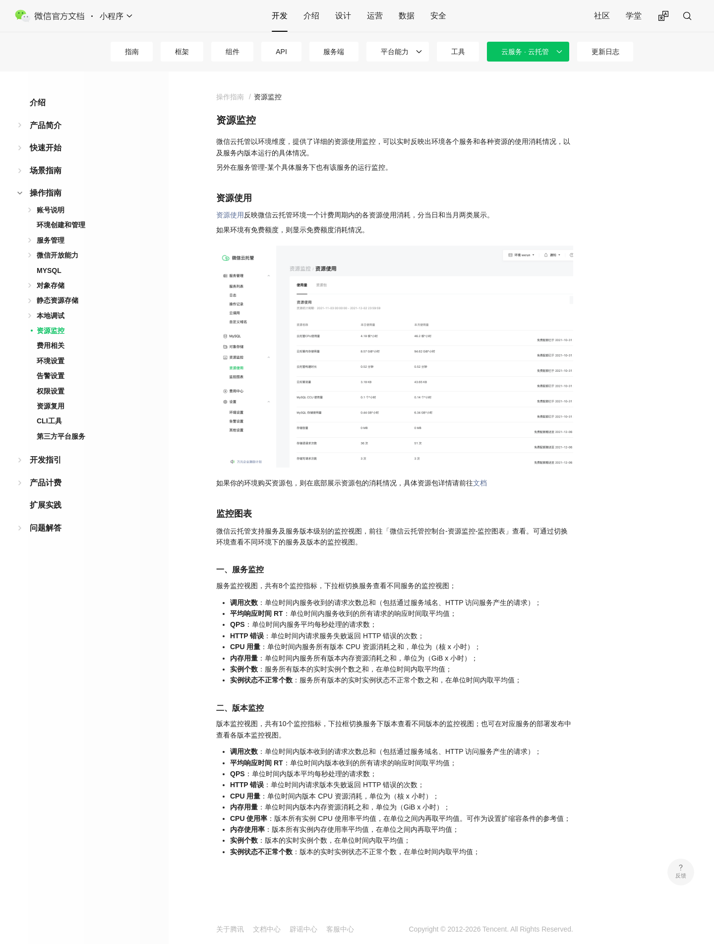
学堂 (634, 15)
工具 (458, 52)
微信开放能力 (57, 255)
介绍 (311, 15)
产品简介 (45, 125)
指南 (132, 52)
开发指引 (45, 460)
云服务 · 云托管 (525, 52)
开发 (280, 15)
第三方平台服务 (61, 436)
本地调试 (50, 316)
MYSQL (49, 270)
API (281, 52)
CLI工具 (49, 421)
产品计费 (45, 482)
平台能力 (395, 52)
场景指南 (45, 170)
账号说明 (50, 210)
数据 (407, 15)
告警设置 (50, 376)
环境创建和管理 (61, 225)
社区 (602, 15)
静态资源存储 (57, 300)
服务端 (333, 52)
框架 (182, 52)
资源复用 (50, 406)
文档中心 (267, 929)
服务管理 (50, 240)
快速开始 (45, 147)
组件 (232, 52)
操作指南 (45, 193)
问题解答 (45, 528)
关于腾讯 (230, 929)
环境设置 (50, 361)
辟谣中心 (303, 929)
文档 (480, 483)
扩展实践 (45, 505)
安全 (438, 15)
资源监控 (50, 331)
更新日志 (605, 52)
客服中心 (340, 929)
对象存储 (50, 285)
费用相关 (50, 345)
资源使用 (230, 215)
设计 (343, 15)
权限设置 (50, 391)
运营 (375, 15)
